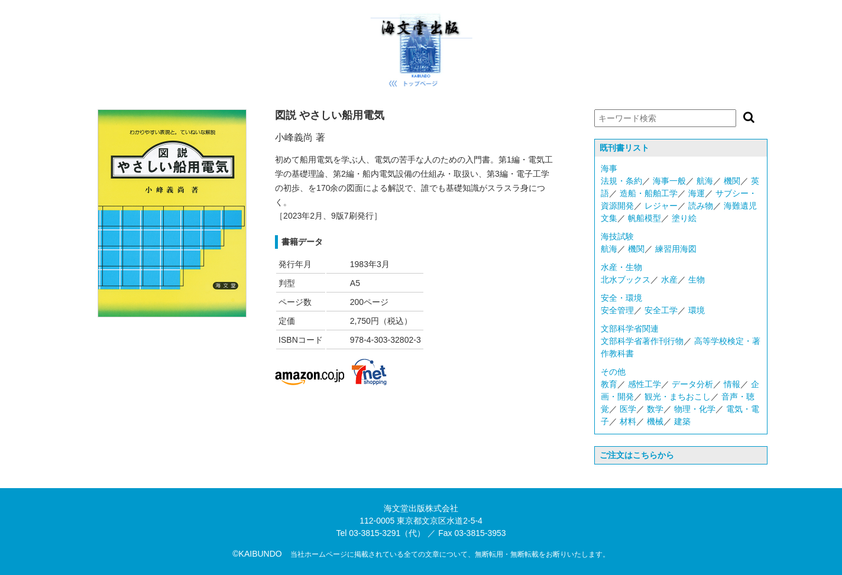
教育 (609, 384)
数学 (655, 409)
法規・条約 (621, 181)
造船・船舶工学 (649, 193)
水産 (669, 279)
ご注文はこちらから (637, 455)
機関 (732, 181)
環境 (696, 310)
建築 (682, 421)
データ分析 (692, 384)
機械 (655, 421)
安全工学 (661, 310)
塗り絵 (684, 218)
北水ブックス (625, 279)
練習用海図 (676, 249)
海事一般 (669, 181)
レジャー (661, 205)
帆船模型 (644, 218)
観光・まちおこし (678, 396)
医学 (628, 409)
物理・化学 (694, 409)
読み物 (700, 205)
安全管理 (617, 310)
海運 (696, 193)
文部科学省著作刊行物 (642, 341)
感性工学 (644, 384)
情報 (732, 384)
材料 (628, 421)
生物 (696, 279)
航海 (705, 181)
